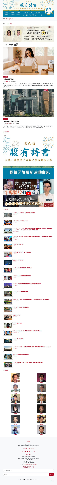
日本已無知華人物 (17, 323)
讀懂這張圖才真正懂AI (18, 260)
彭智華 (8, 81)
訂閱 (51, 474)
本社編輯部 (16, 231)
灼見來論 (5, 118)
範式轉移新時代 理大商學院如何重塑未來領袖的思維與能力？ (27, 283)
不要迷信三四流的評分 (18, 338)
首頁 (4, 23)
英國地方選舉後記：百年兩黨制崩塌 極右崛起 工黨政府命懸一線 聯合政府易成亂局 (32, 346)
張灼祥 (15, 308)
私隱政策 (52, 480)
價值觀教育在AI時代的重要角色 (20, 220)
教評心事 (5, 76)
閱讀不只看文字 (17, 315)
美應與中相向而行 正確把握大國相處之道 (22, 267)
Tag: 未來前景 (9, 23)
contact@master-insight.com (30, 464)
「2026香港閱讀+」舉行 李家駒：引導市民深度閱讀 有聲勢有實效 (28, 362)
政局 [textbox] (5, 136)
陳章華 (15, 316)
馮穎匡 (15, 261)
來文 (14, 245)
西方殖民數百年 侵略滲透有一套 (20, 291)
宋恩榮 (15, 214)
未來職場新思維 (8, 79)
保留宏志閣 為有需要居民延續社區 (21, 354)
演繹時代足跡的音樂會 (18, 244)
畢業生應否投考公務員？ (11, 121)
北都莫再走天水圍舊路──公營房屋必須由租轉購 (24, 212)
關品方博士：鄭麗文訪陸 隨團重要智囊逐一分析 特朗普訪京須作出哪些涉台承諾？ (31, 299)
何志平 (15, 269)
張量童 (15, 356)
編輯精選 (8, 124)
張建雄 (15, 293)
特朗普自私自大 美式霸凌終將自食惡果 (22, 275)
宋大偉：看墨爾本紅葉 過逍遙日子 (21, 307)
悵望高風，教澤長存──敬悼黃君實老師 (22, 252)
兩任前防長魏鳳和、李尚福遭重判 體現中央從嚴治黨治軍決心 (27, 330)
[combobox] (28, 136)
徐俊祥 (15, 222)
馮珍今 (15, 253)
